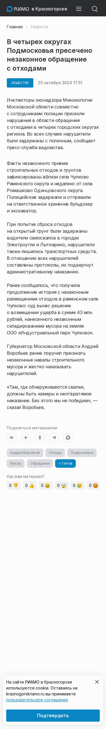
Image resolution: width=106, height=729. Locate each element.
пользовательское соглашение (37, 699)
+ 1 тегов (65, 463)
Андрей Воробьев (25, 453)
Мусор (15, 463)
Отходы (55, 453)
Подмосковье (82, 453)
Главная (15, 27)
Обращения (39, 463)
